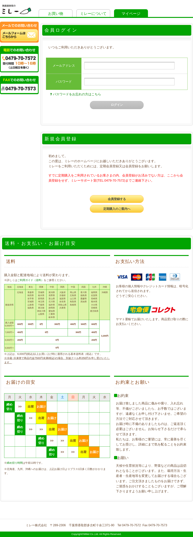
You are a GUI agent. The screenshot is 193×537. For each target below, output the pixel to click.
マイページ (131, 13)
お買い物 (55, 13)
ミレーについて (93, 13)
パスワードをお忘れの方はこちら (75, 94)
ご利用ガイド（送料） (30, 280)
